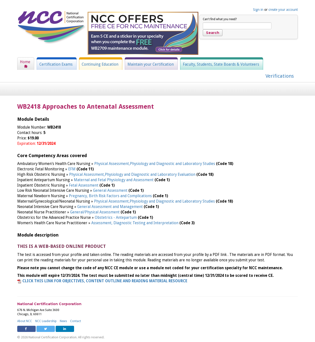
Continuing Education (100, 64)
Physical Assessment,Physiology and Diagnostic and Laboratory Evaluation (132, 174)
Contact (75, 321)
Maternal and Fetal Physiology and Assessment (114, 180)
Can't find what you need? (220, 19)
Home (25, 62)
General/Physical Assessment (95, 212)
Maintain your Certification (150, 64)
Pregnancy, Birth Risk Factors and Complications (111, 196)
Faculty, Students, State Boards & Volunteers (221, 64)
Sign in (258, 10)
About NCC (24, 321)
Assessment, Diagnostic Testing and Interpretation (135, 223)
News (63, 321)
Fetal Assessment (84, 185)
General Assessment (110, 190)
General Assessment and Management (110, 207)
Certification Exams (56, 64)
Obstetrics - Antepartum (116, 217)
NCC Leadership (46, 321)
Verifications (280, 76)
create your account (283, 10)
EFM (72, 169)
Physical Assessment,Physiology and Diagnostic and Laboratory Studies (155, 164)
